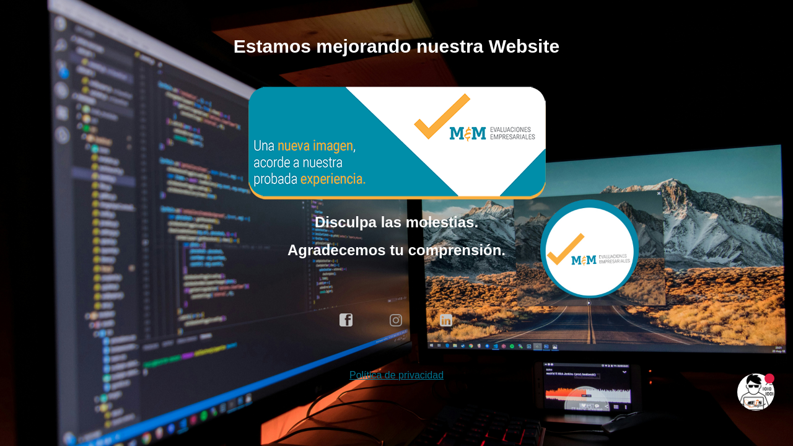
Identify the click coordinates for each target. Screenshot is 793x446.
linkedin (446, 320)
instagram (396, 320)
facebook (346, 320)
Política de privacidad (396, 375)
